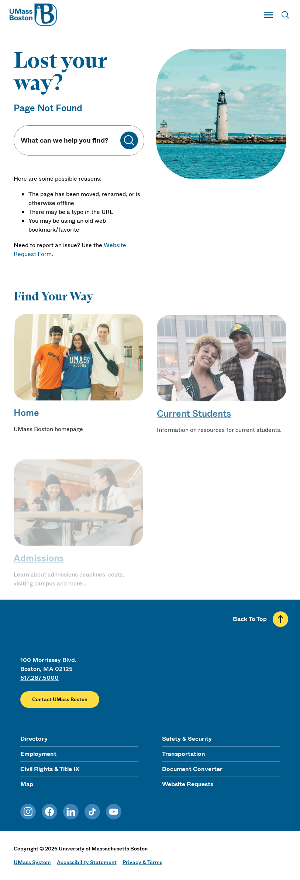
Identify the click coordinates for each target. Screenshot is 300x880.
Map (26, 784)
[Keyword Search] (70, 140)
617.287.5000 (39, 677)
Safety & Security (187, 738)
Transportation (183, 754)
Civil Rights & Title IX (49, 769)
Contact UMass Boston (59, 699)
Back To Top (250, 619)
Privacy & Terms (142, 862)
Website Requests (187, 784)
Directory (34, 738)
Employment (38, 754)
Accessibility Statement (87, 862)
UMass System (32, 862)
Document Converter (192, 769)
